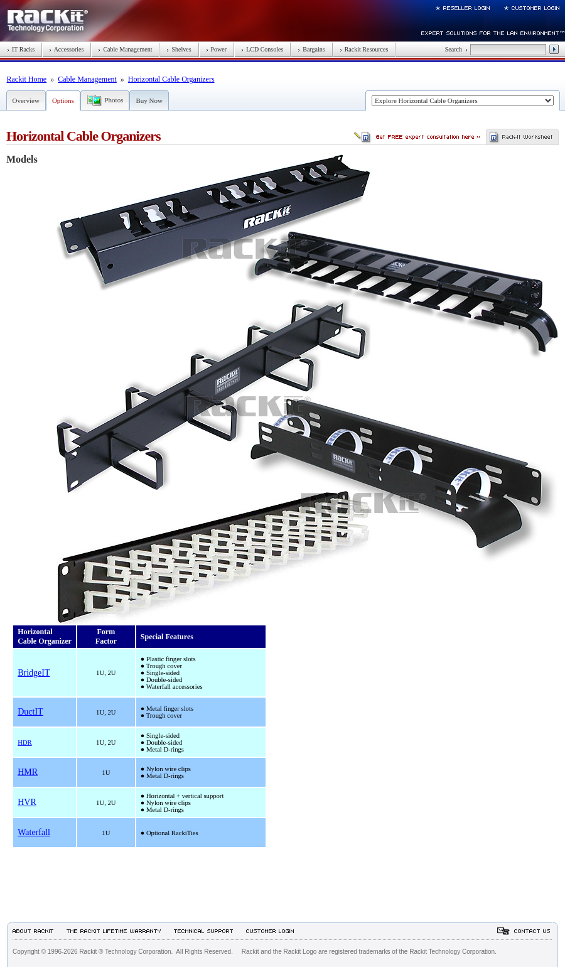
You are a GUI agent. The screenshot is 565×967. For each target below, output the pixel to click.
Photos (114, 100)
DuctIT (30, 711)
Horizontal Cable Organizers (171, 79)
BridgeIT (34, 673)
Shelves (178, 49)
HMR (28, 772)
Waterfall (34, 832)
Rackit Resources (364, 49)
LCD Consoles (262, 49)
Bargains (311, 49)
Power (216, 49)
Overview (26, 100)
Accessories (66, 49)
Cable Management (125, 49)
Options (63, 100)
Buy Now (149, 100)
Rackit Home (27, 79)
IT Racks (21, 49)
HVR (27, 802)
